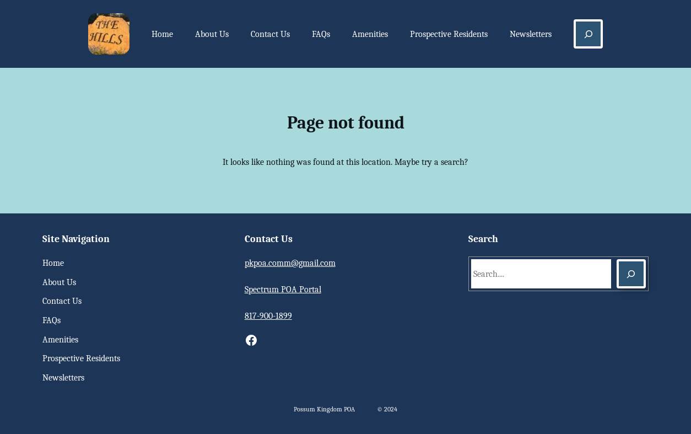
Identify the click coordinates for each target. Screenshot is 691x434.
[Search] (631, 273)
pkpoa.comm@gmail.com (290, 263)
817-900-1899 (268, 316)
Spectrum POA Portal (283, 289)
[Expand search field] (588, 34)
